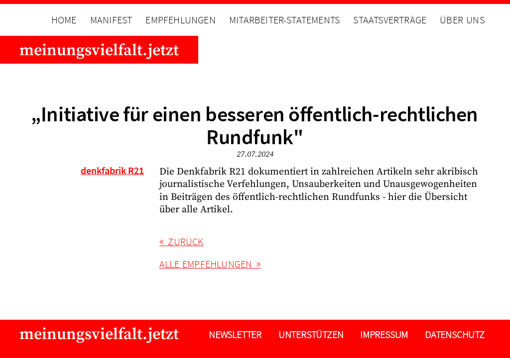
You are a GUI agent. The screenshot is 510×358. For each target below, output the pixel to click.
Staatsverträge (389, 20)
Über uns (462, 20)
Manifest (111, 20)
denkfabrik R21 (112, 171)
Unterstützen (311, 335)
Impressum (384, 335)
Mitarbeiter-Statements (284, 20)
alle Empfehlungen (205, 264)
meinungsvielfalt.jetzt (99, 51)
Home (64, 20)
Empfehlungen (180, 20)
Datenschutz (455, 335)
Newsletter (235, 335)
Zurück (185, 242)
